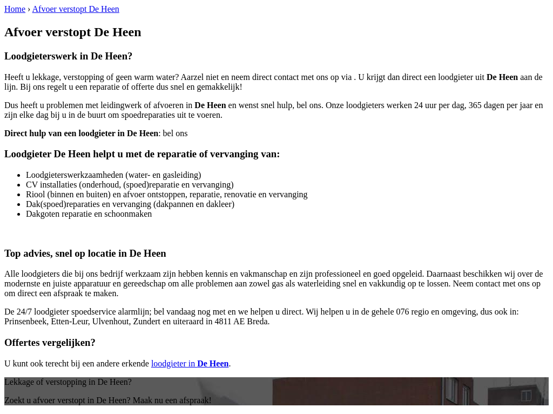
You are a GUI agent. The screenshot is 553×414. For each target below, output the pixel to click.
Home (14, 9)
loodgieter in (190, 363)
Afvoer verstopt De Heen (75, 9)
